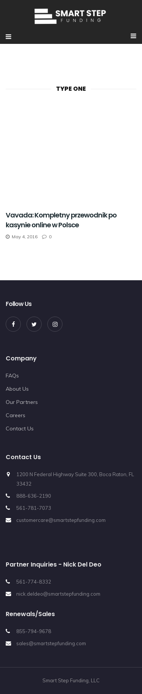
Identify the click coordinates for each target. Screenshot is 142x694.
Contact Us (20, 428)
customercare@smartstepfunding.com (61, 520)
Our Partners (22, 402)
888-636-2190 (33, 496)
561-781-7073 (33, 508)
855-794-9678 (33, 631)
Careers (15, 415)
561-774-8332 (33, 582)
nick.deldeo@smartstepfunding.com (58, 594)
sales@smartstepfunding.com (51, 643)
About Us (17, 388)
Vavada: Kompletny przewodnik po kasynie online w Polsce (61, 220)
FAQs (12, 375)
